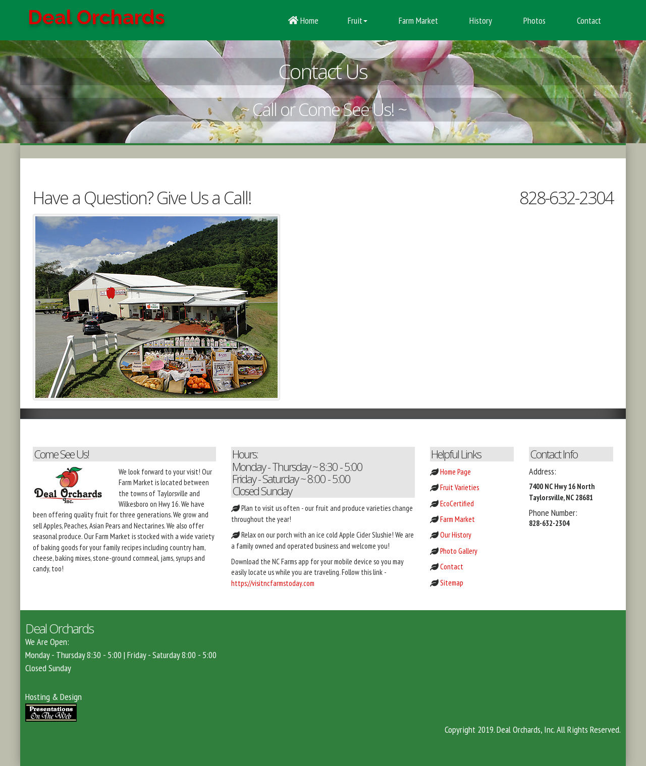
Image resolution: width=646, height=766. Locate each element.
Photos (533, 20)
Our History (455, 535)
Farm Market (417, 20)
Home (303, 20)
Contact (588, 20)
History (479, 20)
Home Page (455, 472)
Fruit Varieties (459, 487)
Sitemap (451, 582)
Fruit (357, 20)
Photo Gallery (458, 551)
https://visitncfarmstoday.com (272, 583)
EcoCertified (457, 503)
